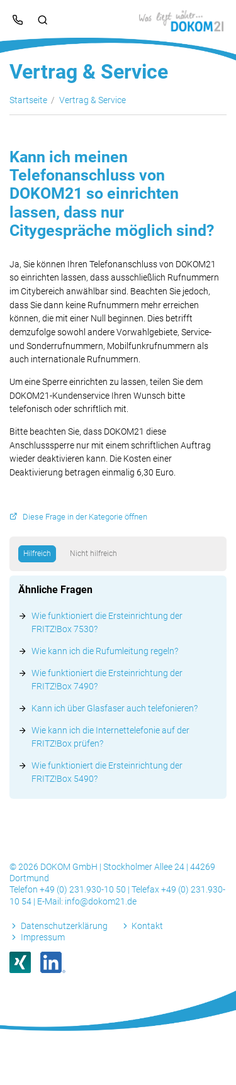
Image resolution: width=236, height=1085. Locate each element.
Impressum (43, 937)
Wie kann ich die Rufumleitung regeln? (104, 651)
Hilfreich (37, 553)
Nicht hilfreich (93, 553)
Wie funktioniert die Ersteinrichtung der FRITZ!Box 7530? (107, 622)
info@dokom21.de (101, 901)
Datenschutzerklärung (64, 926)
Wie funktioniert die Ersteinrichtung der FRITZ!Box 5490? (107, 772)
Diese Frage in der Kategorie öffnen (85, 516)
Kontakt (147, 926)
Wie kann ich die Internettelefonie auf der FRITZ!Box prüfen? (110, 736)
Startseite (28, 100)
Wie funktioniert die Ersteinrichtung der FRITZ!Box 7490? (107, 679)
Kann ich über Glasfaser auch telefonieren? (114, 708)
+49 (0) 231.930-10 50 (84, 889)
